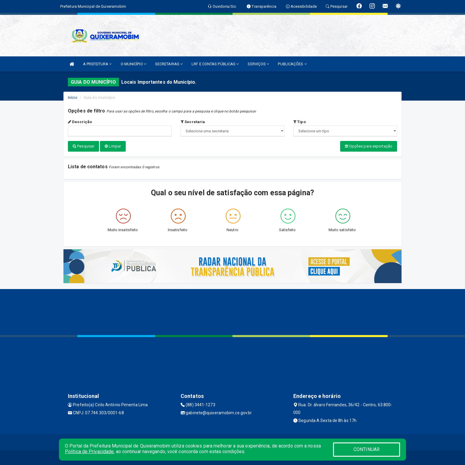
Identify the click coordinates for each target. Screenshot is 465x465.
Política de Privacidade (89, 451)
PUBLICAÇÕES (292, 64)
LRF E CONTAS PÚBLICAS (215, 64)
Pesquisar (83, 146)
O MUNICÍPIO (133, 64)
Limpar (113, 146)
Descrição (80, 122)
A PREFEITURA (97, 64)
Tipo (299, 122)
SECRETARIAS (169, 64)
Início (72, 97)
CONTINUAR (366, 449)
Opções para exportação (368, 146)
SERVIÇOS (258, 64)
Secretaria (193, 122)
